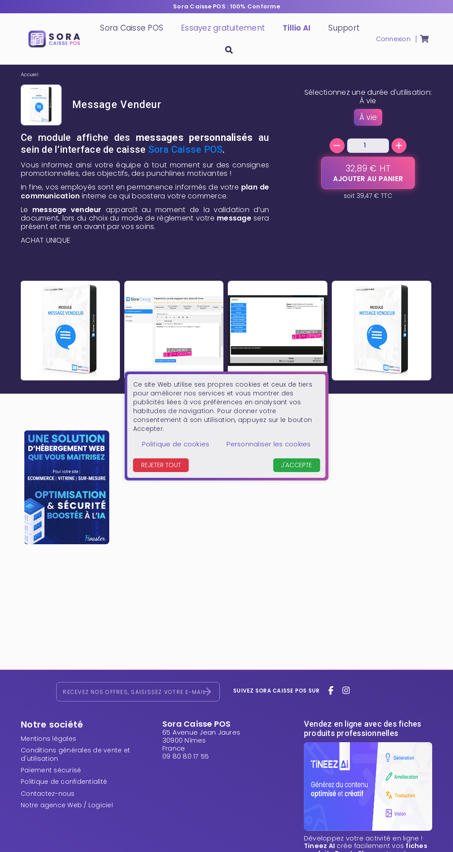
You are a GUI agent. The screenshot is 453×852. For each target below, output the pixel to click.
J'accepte (296, 465)
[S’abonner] (207, 691)
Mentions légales (48, 738)
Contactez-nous (48, 793)
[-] (337, 145)
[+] (399, 145)
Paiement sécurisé (51, 770)
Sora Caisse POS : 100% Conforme (226, 6)
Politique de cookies (175, 444)
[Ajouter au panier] (368, 173)
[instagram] (346, 691)
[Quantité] (368, 145)
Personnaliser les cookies (268, 444)
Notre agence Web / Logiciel (67, 805)
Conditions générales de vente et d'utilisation (75, 754)
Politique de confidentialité (64, 781)
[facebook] (331, 691)
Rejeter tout (161, 465)
